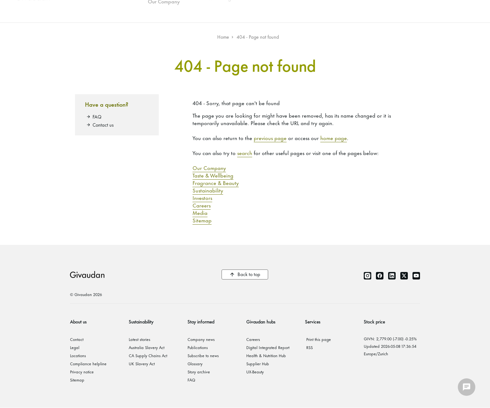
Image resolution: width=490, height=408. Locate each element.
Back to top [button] (249, 274)
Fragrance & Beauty (215, 182)
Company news (201, 339)
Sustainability (207, 190)
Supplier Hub (257, 363)
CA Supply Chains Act (148, 355)
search (244, 152)
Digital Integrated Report (267, 347)
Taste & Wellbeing (212, 175)
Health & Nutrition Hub (266, 355)
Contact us (103, 124)
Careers (201, 205)
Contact (76, 339)
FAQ (97, 116)
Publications (198, 347)
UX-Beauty (255, 371)
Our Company (209, 167)
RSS (309, 347)
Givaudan (87, 274)
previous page (270, 138)
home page (333, 138)
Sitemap (202, 220)
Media (200, 212)
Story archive (199, 371)
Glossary (195, 363)
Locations (78, 355)
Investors (202, 197)
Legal (74, 347)
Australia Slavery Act (146, 347)
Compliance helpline (88, 363)
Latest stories (139, 339)
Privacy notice (82, 371)
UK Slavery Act (142, 363)
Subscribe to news (203, 355)
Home (223, 36)
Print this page (318, 339)
